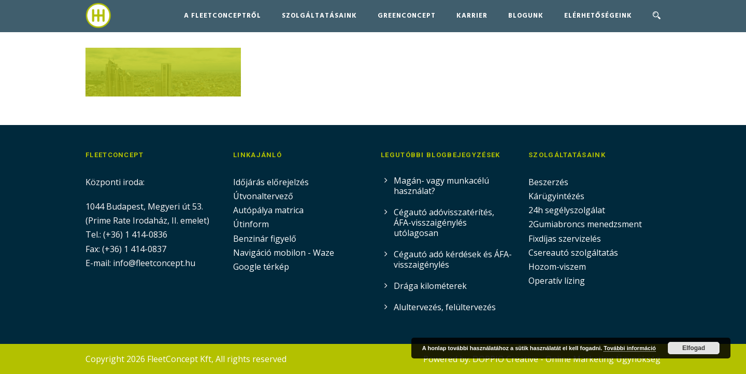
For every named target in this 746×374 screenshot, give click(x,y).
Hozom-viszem (557, 266)
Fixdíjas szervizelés (564, 238)
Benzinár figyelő (264, 238)
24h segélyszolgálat (566, 210)
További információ (630, 348)
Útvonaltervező (263, 196)
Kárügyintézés (556, 196)
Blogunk (525, 15)
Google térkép (261, 266)
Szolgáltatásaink (319, 15)
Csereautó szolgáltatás (573, 252)
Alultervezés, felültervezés (445, 307)
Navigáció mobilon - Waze (283, 252)
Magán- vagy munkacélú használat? (441, 186)
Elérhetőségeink (598, 15)
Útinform (251, 224)
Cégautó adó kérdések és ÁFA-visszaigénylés (453, 259)
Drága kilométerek (430, 286)
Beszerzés (548, 182)
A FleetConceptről (222, 15)
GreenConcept (407, 15)
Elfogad (693, 348)
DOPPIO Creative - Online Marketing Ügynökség (566, 359)
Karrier (471, 15)
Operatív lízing (556, 280)
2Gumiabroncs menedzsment (585, 224)
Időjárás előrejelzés (271, 182)
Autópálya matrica (269, 210)
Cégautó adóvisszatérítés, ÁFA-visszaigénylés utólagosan (444, 222)
